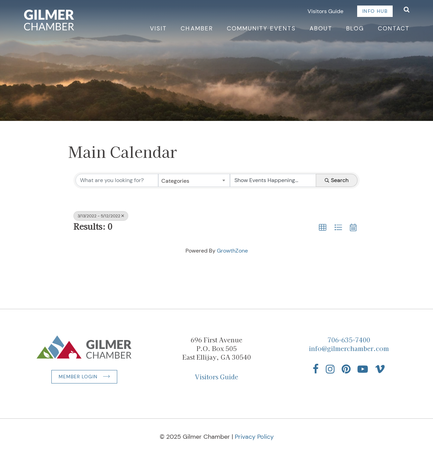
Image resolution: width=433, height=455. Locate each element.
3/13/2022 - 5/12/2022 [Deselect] (101, 216)
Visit (158, 28)
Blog (355, 28)
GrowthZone (232, 250)
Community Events (261, 28)
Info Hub (374, 11)
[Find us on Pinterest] (346, 369)
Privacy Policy (254, 437)
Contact (394, 28)
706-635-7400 (349, 339)
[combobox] (194, 180)
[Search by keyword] (116, 180)
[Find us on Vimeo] (380, 369)
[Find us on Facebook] (315, 369)
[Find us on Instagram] (330, 369)
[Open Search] (407, 10)
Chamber (197, 28)
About (321, 28)
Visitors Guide (325, 11)
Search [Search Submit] (337, 180)
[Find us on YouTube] (362, 369)
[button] (323, 228)
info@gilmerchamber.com (349, 348)
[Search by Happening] (273, 180)
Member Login (78, 376)
